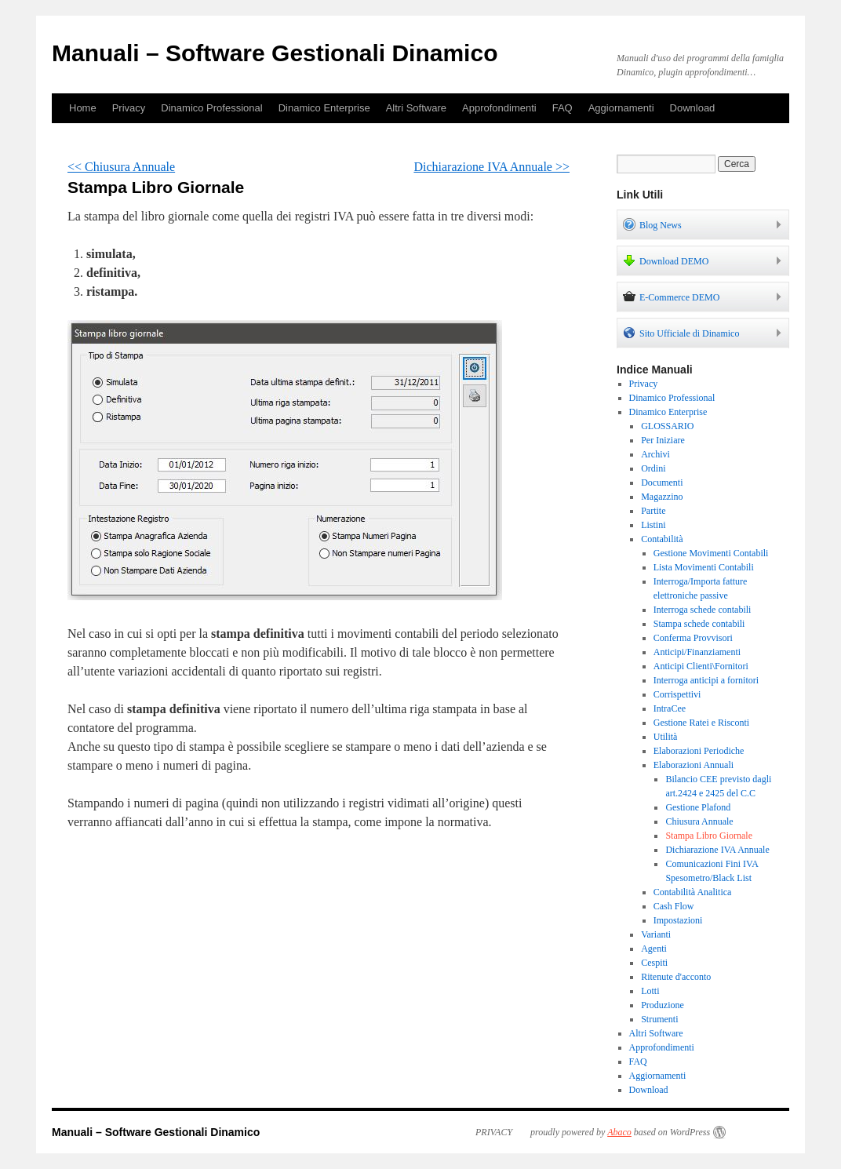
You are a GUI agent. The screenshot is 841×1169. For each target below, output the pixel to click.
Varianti (656, 934)
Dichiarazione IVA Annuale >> (491, 166)
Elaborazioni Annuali (694, 764)
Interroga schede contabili (703, 609)
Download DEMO (665, 260)
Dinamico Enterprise (324, 108)
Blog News (652, 224)
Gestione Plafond (697, 807)
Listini (653, 524)
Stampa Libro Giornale (708, 835)
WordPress (690, 1132)
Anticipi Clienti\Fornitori (701, 666)
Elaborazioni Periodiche (699, 750)
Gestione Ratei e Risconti (701, 722)
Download (692, 108)
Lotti (650, 990)
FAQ (562, 108)
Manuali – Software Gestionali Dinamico (274, 53)
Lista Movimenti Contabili (704, 567)
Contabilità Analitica (693, 892)
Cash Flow (674, 906)
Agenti (654, 948)
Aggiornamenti (621, 108)
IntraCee (670, 708)
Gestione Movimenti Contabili (711, 553)
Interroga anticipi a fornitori (706, 680)
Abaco (619, 1132)
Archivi (655, 454)
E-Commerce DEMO (671, 296)
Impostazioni (678, 920)
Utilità (666, 736)
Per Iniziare (663, 440)
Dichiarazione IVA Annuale (717, 849)
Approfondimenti (499, 108)
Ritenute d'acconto (676, 976)
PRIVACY (493, 1132)
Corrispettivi (677, 694)
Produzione (662, 1005)
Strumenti (659, 1019)
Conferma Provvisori (693, 637)
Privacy (129, 108)
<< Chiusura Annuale (121, 166)
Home (82, 108)
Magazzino (662, 496)
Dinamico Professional (211, 108)
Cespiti (654, 962)
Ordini (653, 468)
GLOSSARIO (667, 426)
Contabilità (662, 539)
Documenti (662, 482)
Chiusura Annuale (699, 821)
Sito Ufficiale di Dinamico (681, 332)
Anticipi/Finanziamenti (697, 651)
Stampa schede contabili (699, 623)
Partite (653, 510)
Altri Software (416, 108)
